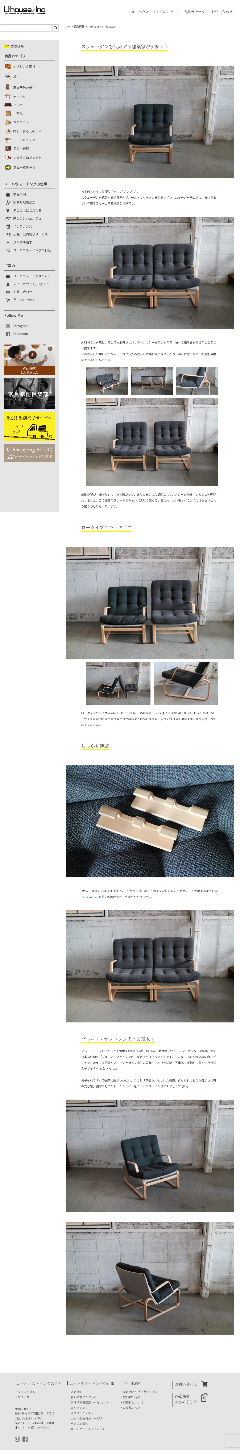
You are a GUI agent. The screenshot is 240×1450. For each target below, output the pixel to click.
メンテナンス (79, 1408)
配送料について (133, 1402)
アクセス (24, 1397)
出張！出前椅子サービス (86, 1418)
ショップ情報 (27, 1392)
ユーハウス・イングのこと (152, 11)
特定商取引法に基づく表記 (140, 1392)
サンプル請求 (79, 1423)
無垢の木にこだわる (83, 1397)
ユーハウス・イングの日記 (87, 1429)
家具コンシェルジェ (83, 1413)
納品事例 (76, 1392)
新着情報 (14, 46)
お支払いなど (132, 1407)
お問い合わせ (222, 11)
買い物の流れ (132, 1397)
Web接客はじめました (185, 1398)
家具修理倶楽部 (89, 1402)
